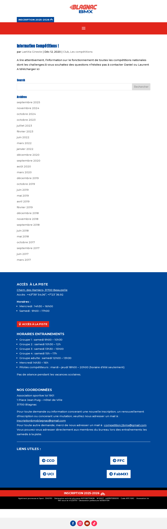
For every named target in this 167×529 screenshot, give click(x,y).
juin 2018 (23, 231)
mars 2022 (24, 143)
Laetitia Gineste (32, 52)
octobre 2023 (26, 120)
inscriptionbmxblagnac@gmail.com (41, 421)
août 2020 (24, 167)
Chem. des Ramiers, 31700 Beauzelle (42, 290)
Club (66, 52)
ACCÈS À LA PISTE (34, 324)
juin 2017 (22, 254)
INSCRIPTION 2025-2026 (33, 19)
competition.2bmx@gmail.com (125, 425)
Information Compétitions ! (38, 46)
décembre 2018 (28, 213)
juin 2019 (23, 190)
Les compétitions (81, 52)
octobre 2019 (26, 184)
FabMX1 (121, 474)
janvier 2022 (25, 149)
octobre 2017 (26, 242)
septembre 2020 (28, 161)
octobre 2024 (26, 114)
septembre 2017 (28, 248)
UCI (50, 474)
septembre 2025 (28, 102)
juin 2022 (23, 137)
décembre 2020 (28, 155)
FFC (121, 461)
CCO (50, 461)
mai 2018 (23, 237)
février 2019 (25, 207)
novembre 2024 (28, 108)
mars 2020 (24, 172)
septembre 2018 (28, 225)
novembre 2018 (27, 219)
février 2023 (25, 132)
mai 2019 (23, 196)
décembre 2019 (28, 178)
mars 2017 (24, 260)
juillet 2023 (24, 126)
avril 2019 (23, 202)
